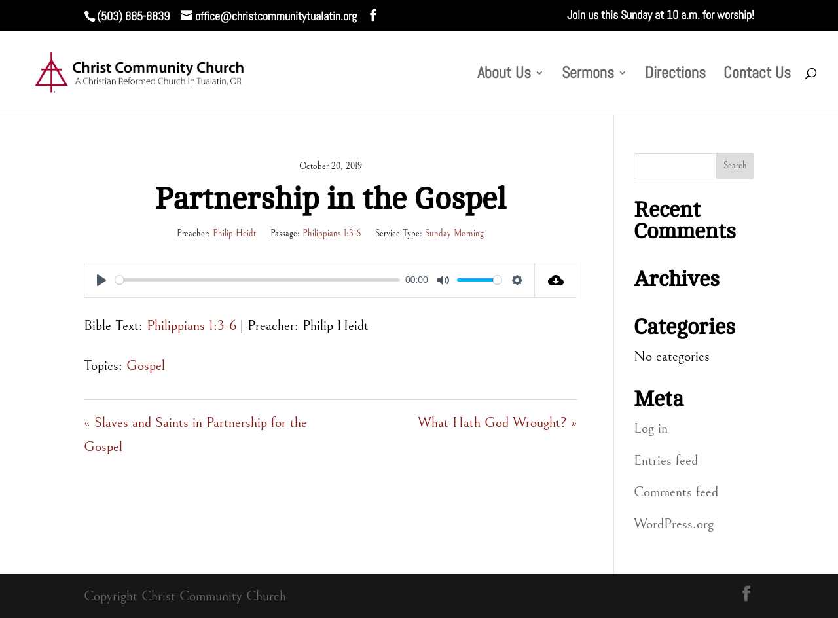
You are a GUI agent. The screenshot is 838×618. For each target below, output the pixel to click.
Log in (651, 428)
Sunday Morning (454, 233)
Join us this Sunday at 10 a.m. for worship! (660, 15)
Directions (675, 75)
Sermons (588, 75)
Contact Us (757, 75)
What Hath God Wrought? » (497, 422)
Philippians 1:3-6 (331, 233)
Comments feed (676, 492)
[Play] (101, 280)
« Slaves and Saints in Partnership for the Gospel (195, 434)
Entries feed (666, 460)
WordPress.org (674, 524)
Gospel (145, 365)
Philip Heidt (234, 233)
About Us (504, 75)
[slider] (257, 280)
